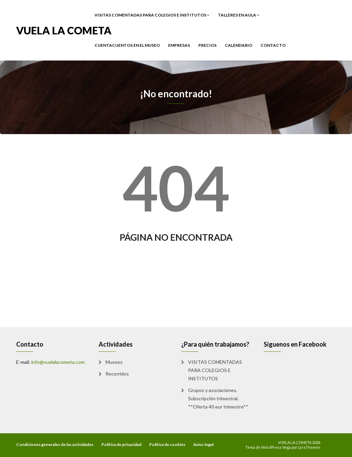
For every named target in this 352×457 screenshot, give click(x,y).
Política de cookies (167, 444)
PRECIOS (207, 45)
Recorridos (117, 374)
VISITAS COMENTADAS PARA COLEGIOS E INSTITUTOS (152, 15)
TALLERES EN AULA (239, 15)
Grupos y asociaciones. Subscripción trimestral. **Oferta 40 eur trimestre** (218, 398)
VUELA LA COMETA (63, 29)
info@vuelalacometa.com (58, 362)
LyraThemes (309, 447)
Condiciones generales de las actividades (55, 444)
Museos (114, 362)
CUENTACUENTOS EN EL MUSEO (127, 45)
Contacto (273, 45)
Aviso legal (203, 444)
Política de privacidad (121, 444)
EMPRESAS (179, 45)
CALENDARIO (238, 45)
